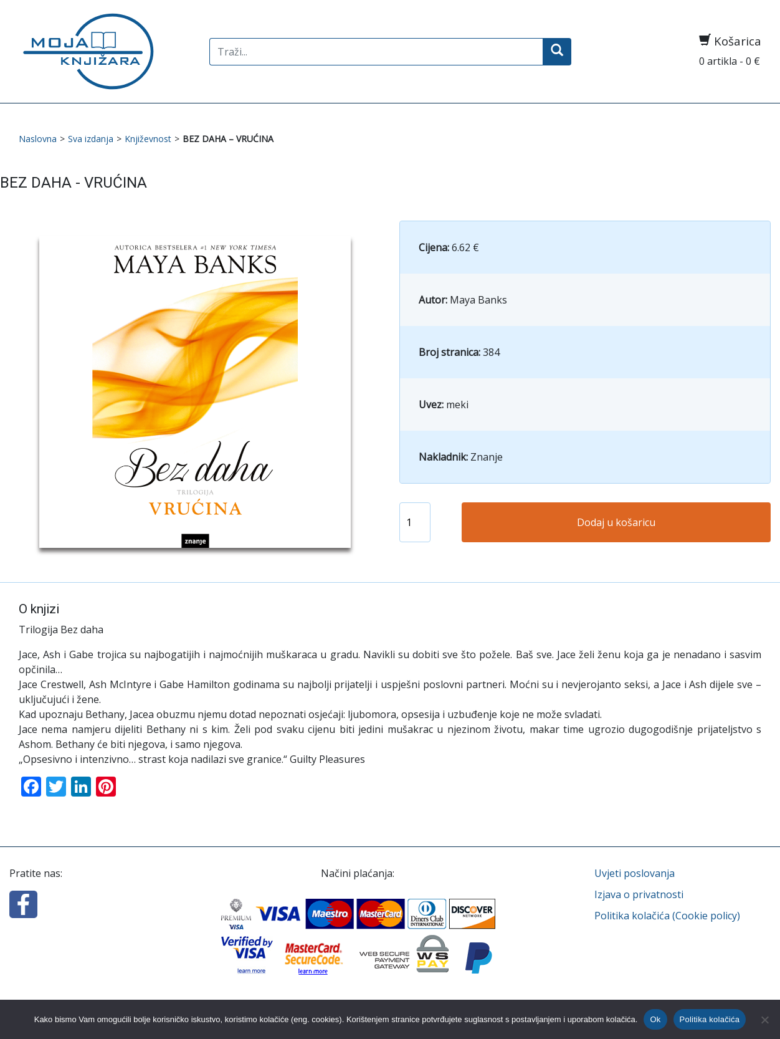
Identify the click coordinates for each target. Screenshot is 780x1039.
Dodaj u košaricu (616, 522)
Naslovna (38, 139)
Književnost (148, 139)
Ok (655, 1019)
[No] (764, 1019)
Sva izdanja (90, 139)
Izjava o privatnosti (638, 894)
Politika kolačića (710, 1019)
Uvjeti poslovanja (634, 873)
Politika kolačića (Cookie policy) (667, 915)
